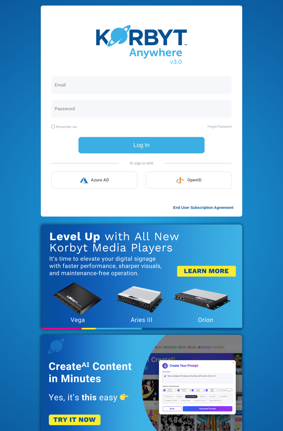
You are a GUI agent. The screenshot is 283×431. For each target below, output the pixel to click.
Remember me (66, 127)
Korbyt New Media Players (141, 277)
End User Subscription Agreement (203, 207)
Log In (141, 145)
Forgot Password (219, 127)
